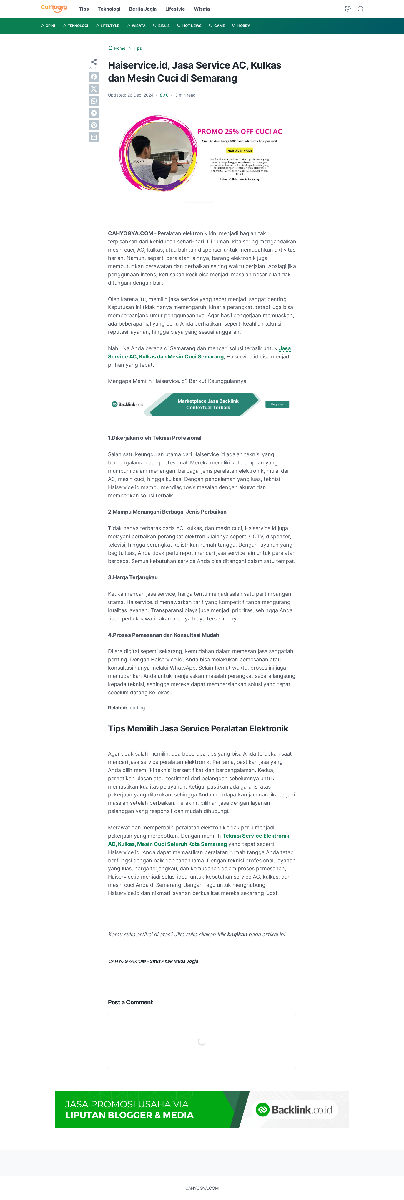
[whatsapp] (94, 101)
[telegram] (94, 113)
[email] (94, 137)
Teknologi (109, 9)
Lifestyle (175, 9)
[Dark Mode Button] (347, 8)
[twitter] (94, 89)
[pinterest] (94, 125)
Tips (84, 9)
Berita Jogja (143, 9)
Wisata (202, 9)
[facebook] (94, 77)
